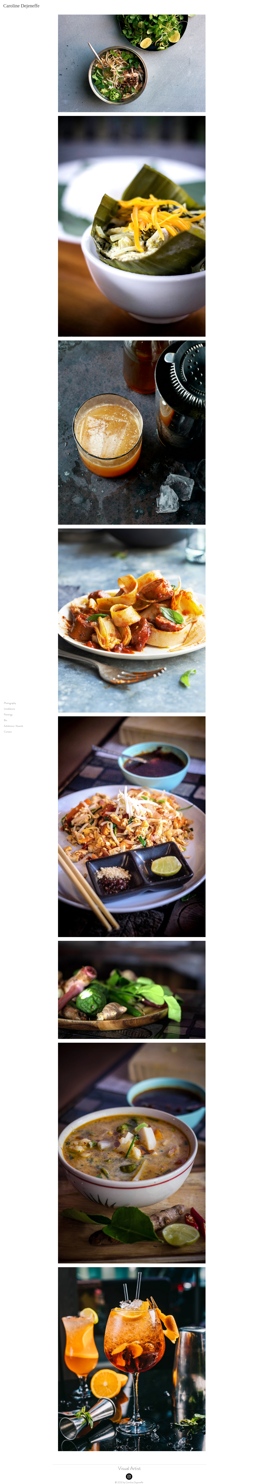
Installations (9, 709)
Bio (5, 720)
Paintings (8, 714)
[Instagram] (129, 1476)
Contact (8, 731)
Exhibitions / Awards (13, 726)
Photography (10, 703)
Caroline (11, 5)
